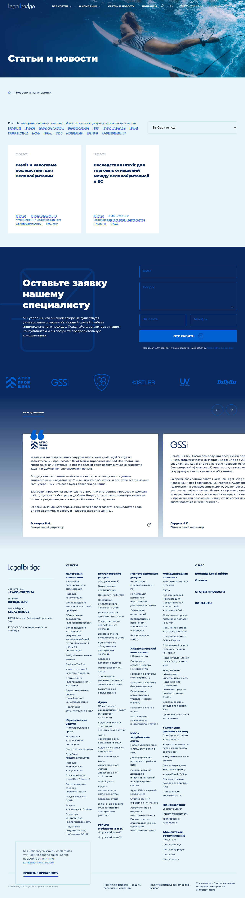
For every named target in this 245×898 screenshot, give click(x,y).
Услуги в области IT (109, 832)
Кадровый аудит (108, 798)
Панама (92, 132)
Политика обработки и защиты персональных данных (122, 886)
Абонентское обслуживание (174, 834)
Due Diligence (106, 781)
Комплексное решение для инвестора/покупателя (144, 720)
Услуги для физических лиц (175, 729)
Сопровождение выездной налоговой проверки (78, 606)
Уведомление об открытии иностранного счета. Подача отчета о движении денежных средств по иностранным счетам (143, 819)
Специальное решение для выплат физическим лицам (111, 680)
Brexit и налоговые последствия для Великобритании (36, 170)
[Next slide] (231, 409)
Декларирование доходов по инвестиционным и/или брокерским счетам (142, 778)
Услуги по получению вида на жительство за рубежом (176, 748)
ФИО (147, 271)
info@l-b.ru (216, 6)
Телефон (200, 319)
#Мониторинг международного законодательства (38, 221)
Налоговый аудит (108, 756)
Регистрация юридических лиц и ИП (142, 585)
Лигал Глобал (171, 859)
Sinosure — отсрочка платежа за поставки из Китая (175, 619)
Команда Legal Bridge (211, 573)
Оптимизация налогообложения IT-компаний (79, 682)
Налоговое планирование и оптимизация (76, 585)
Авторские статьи (51, 128)
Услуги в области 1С (110, 837)
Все (10, 123)
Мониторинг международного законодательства (100, 123)
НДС (96, 128)
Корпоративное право (79, 749)
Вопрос (149, 287)
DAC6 (36, 132)
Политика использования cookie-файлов (170, 886)
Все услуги (60, 6)
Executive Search (172, 808)
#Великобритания (44, 216)
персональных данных (220, 347)
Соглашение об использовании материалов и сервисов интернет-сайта (215, 886)
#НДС (114, 223)
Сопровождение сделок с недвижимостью (76, 788)
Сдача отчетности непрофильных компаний (109, 625)
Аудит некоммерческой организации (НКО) (110, 739)
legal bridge (18, 611)
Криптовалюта (78, 128)
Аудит (102, 702)
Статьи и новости (121, 6)
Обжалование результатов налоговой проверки (78, 619)
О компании (88, 6)
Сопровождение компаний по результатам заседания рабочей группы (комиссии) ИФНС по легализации (77, 639)
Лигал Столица (172, 844)
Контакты (149, 6)
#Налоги (52, 223)
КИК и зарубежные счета (140, 737)
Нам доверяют (33, 412)
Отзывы (201, 580)
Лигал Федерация (174, 849)
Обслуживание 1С (108, 581)
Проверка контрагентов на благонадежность (78, 818)
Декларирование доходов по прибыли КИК (143, 761)
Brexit (134, 128)
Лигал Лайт (169, 839)
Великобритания (114, 132)
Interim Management (175, 813)
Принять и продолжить (40, 872)
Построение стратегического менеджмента (140, 665)
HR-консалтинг (139, 656)
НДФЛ (48, 132)
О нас (199, 565)
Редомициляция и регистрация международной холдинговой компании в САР (173, 603)
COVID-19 (14, 128)
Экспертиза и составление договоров (74, 740)
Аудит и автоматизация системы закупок (108, 790)
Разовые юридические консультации (74, 766)
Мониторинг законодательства (39, 123)
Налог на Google (114, 128)
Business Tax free (75, 664)
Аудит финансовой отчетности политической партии (111, 726)
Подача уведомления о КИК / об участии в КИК (143, 748)
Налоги (30, 128)
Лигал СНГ (169, 854)
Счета (166, 590)
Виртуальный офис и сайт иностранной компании (175, 649)
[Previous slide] (217, 409)
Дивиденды (74, 132)
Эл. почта (150, 319)
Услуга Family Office (175, 774)
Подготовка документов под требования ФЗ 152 (77, 830)
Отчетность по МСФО (111, 595)
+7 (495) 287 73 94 (191, 6)
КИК (59, 132)
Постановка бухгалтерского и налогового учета (108, 603)
